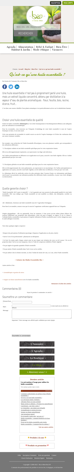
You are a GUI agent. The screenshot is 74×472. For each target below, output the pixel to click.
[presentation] (29, 326)
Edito (19, 455)
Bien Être (61, 47)
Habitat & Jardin (20, 49)
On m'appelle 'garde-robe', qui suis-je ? (32, 416)
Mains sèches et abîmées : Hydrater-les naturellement (37, 404)
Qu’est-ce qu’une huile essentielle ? (50, 69)
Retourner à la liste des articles (61, 283)
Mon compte (68, 3)
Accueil (20, 69)
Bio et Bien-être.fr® (45, 464)
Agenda (11, 47)
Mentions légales (39, 458)
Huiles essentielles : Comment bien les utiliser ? (35, 424)
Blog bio (27, 69)
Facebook (4, 86)
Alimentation (25, 47)
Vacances (57, 49)
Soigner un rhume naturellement (13, 279)
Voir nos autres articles (46, 427)
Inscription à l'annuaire (29, 455)
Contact (54, 455)
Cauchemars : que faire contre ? (30, 406)
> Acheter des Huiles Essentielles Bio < (29, 260)
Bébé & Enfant (44, 47)
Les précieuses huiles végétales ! (30, 400)
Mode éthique (41, 49)
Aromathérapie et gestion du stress (13, 272)
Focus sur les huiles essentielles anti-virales (34, 422)
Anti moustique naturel (28, 414)
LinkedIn (17, 86)
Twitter (10, 86)
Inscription (55, 3)
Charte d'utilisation (26, 458)
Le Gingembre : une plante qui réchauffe (33, 408)
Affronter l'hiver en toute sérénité (31, 402)
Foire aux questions (44, 455)
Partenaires (49, 458)
